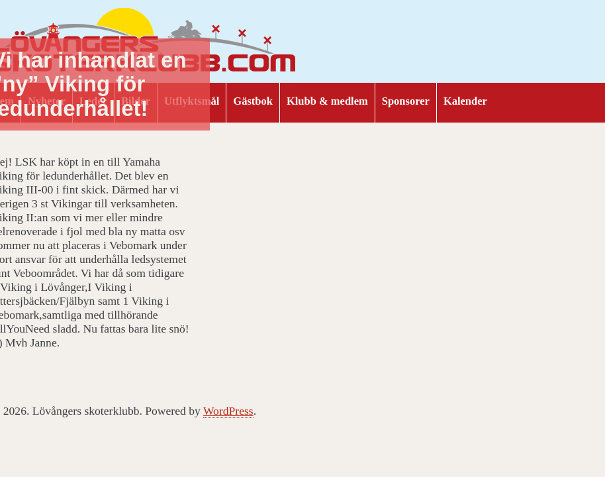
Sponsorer (406, 101)
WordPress (228, 410)
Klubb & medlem (327, 101)
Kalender (465, 101)
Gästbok (253, 101)
